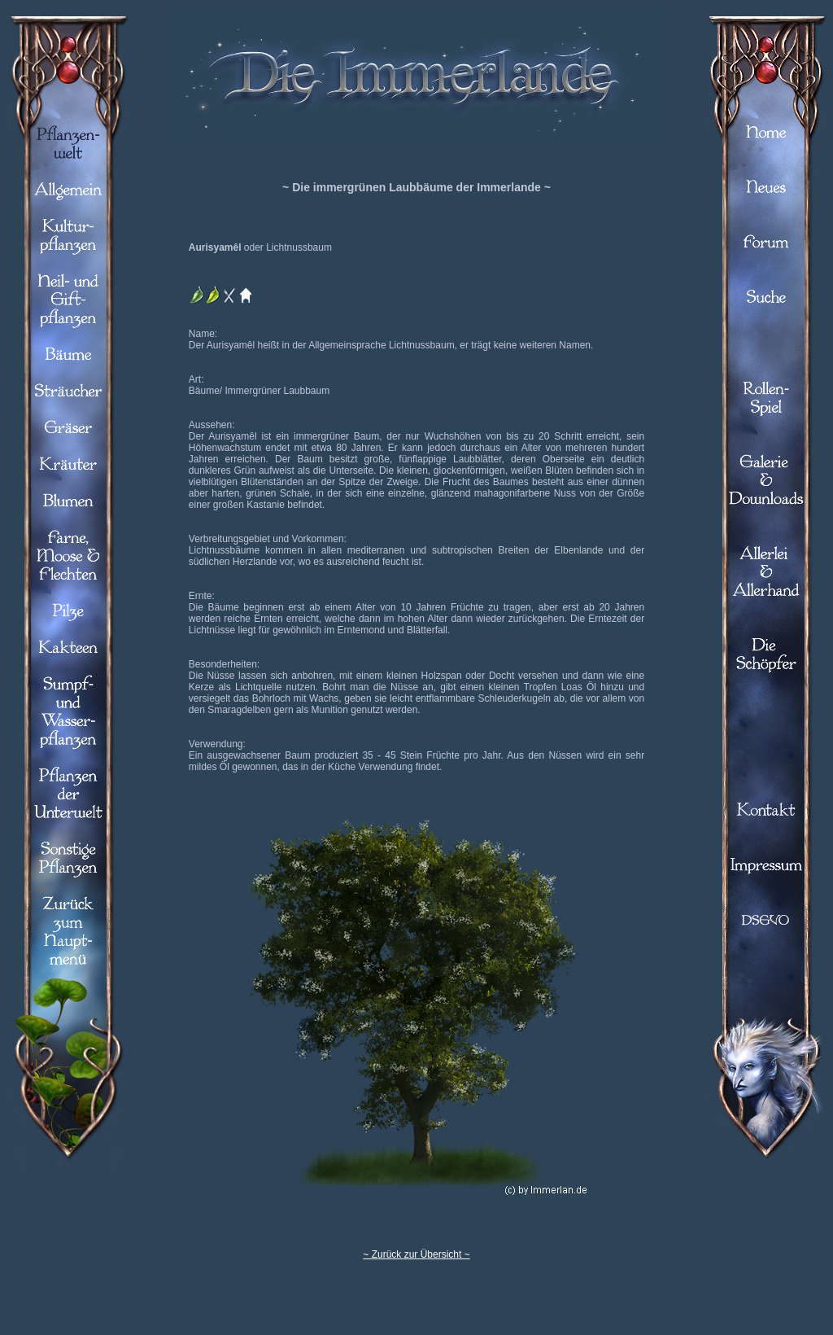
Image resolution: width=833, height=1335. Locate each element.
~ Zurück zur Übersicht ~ (416, 1254)
